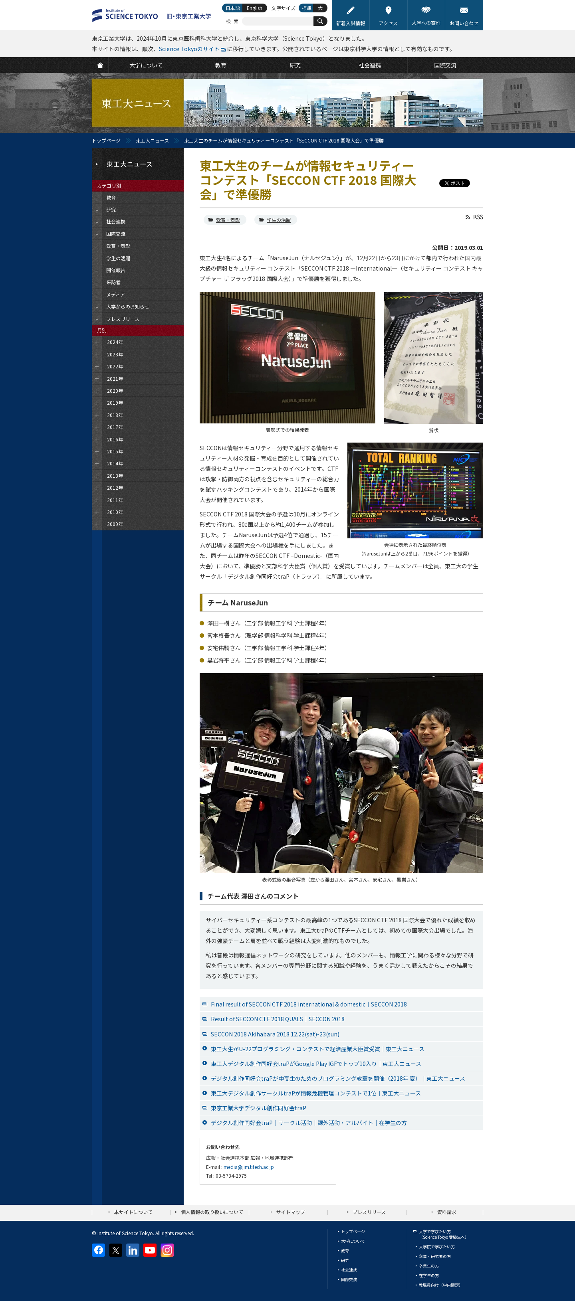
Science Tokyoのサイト (189, 49)
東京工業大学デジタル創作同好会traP (258, 1108)
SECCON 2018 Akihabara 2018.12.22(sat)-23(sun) (275, 1034)
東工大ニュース (152, 140)
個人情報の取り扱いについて (212, 1211)
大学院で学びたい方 (437, 1247)
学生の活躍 (279, 219)
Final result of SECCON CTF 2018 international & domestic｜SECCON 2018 (309, 1004)
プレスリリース (369, 1211)
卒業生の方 (429, 1266)
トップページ (106, 140)
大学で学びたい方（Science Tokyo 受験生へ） (444, 1234)
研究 (345, 1260)
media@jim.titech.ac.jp (249, 1166)
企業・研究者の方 (435, 1256)
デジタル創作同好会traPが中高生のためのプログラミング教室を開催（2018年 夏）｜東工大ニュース (338, 1078)
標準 (306, 7)
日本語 (233, 7)
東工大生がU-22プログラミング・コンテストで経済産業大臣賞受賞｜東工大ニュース (317, 1049)
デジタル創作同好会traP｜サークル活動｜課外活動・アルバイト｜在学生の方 (309, 1123)
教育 (345, 1251)
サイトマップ (290, 1211)
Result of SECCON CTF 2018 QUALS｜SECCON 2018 (278, 1019)
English (254, 7)
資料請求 (446, 1211)
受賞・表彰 (228, 219)
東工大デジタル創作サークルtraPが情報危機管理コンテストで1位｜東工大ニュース (316, 1093)
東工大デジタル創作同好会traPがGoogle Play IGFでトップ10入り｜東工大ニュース (316, 1064)
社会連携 (349, 1270)
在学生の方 (429, 1275)
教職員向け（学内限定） (441, 1285)
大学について (353, 1241)
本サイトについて (133, 1211)
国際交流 (349, 1279)
